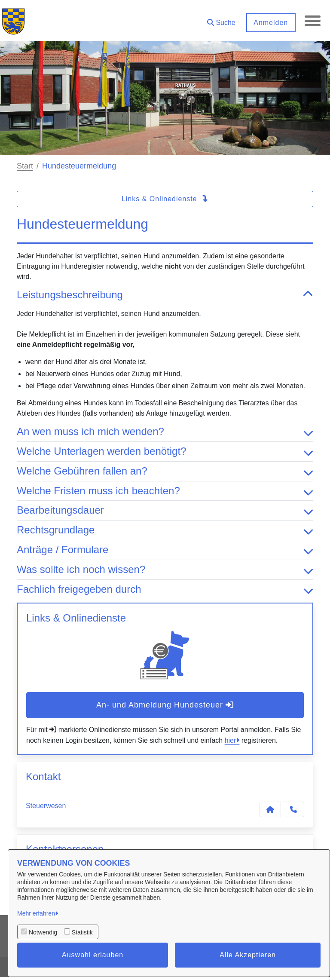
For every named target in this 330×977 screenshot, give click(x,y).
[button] (220, 19)
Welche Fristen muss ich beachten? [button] (165, 491)
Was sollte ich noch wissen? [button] (165, 570)
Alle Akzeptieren (248, 955)
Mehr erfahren (36, 913)
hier (230, 740)
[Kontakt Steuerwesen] (270, 809)
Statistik (82, 932)
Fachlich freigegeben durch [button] (165, 589)
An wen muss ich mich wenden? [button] (165, 432)
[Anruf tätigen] (293, 809)
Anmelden (269, 22)
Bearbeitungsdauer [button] (165, 510)
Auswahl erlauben (92, 955)
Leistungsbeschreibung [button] (165, 295)
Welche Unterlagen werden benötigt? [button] (165, 451)
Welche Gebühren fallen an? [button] (165, 471)
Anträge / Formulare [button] (165, 550)
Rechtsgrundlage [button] (165, 530)
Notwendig (43, 932)
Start (25, 166)
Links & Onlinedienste (165, 198)
